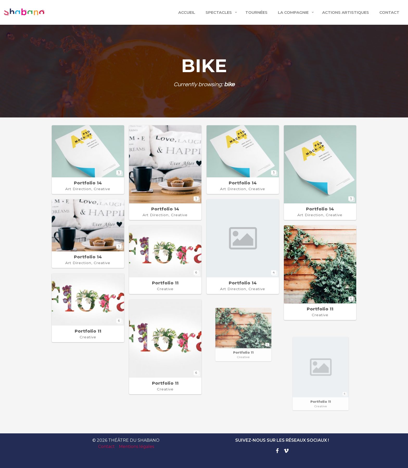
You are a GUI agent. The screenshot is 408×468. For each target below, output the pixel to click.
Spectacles (219, 12)
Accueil (186, 12)
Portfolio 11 (165, 282)
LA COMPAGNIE (293, 12)
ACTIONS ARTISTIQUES (345, 12)
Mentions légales (136, 446)
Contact (106, 446)
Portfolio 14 (88, 182)
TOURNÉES (256, 12)
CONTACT (389, 12)
